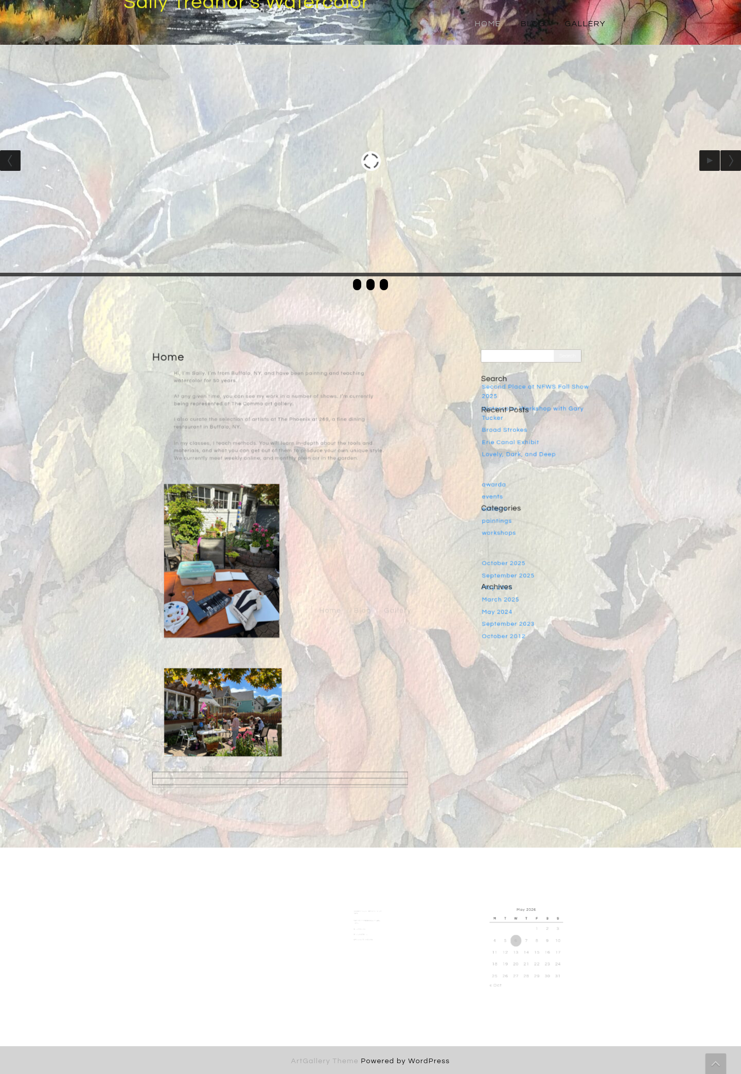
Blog (533, 24)
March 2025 (506, 585)
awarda (500, 484)
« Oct (506, 973)
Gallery (585, 24)
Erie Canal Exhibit (515, 447)
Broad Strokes (510, 437)
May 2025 (503, 574)
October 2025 (509, 553)
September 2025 (513, 564)
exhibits (501, 505)
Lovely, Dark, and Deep (522, 458)
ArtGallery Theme (326, 1061)
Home (487, 24)
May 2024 (503, 595)
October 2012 (509, 617)
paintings (503, 516)
